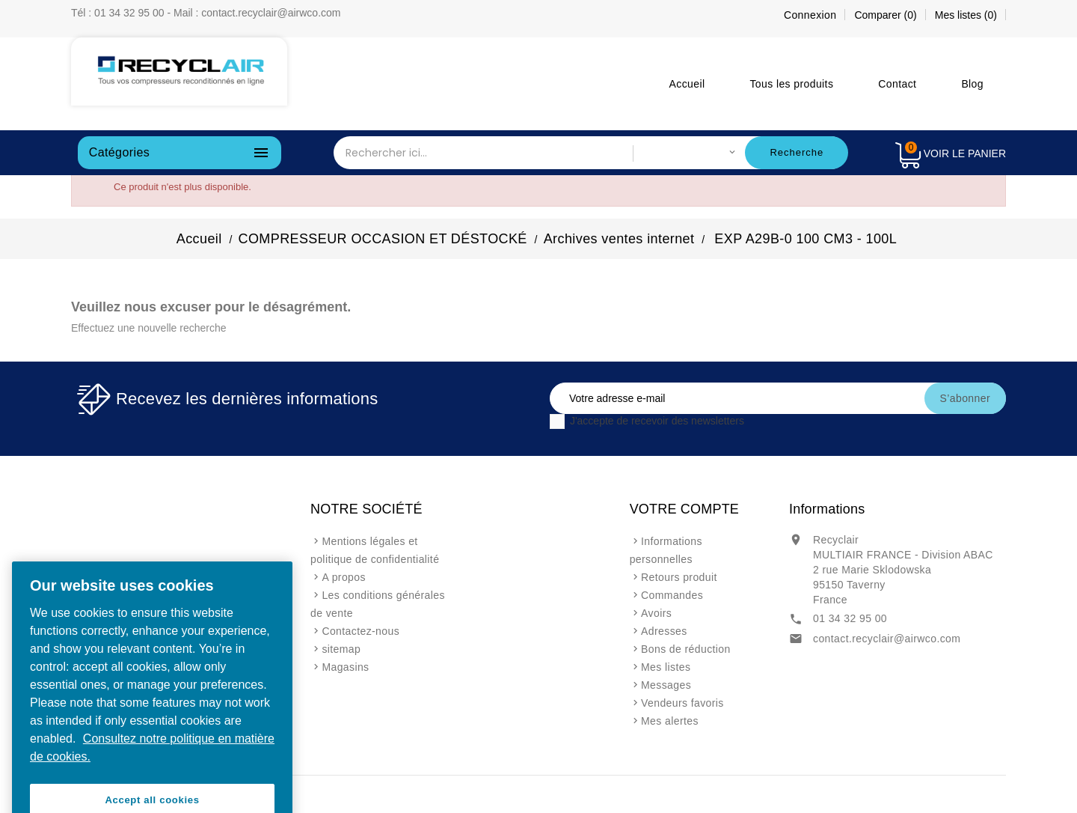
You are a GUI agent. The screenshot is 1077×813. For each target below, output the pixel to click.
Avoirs (656, 613)
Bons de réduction (686, 649)
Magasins (345, 667)
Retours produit (679, 577)
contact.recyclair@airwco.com (886, 639)
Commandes (672, 595)
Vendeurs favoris (682, 703)
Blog (972, 84)
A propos (343, 577)
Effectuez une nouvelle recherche (149, 328)
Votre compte (684, 509)
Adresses (664, 631)
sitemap (341, 649)
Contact (897, 84)
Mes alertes (670, 721)
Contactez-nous (360, 631)
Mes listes (665, 667)
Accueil (687, 84)
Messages (666, 685)
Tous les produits (791, 84)
